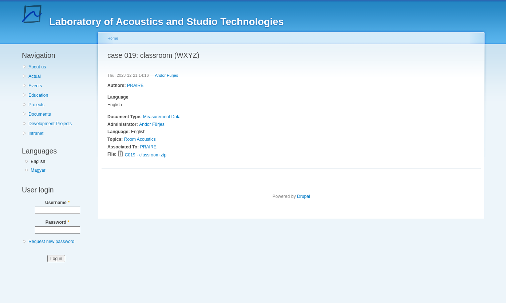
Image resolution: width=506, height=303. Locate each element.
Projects (36, 104)
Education (38, 95)
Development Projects (50, 123)
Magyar (38, 170)
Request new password (51, 241)
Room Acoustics (140, 139)
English (38, 161)
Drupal (303, 196)
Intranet (35, 133)
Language (117, 97)
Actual (34, 76)
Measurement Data (162, 116)
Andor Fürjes (166, 75)
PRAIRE (135, 85)
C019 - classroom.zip (145, 155)
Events (35, 85)
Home (112, 38)
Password (58, 222)
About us (37, 66)
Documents (39, 114)
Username (57, 202)
